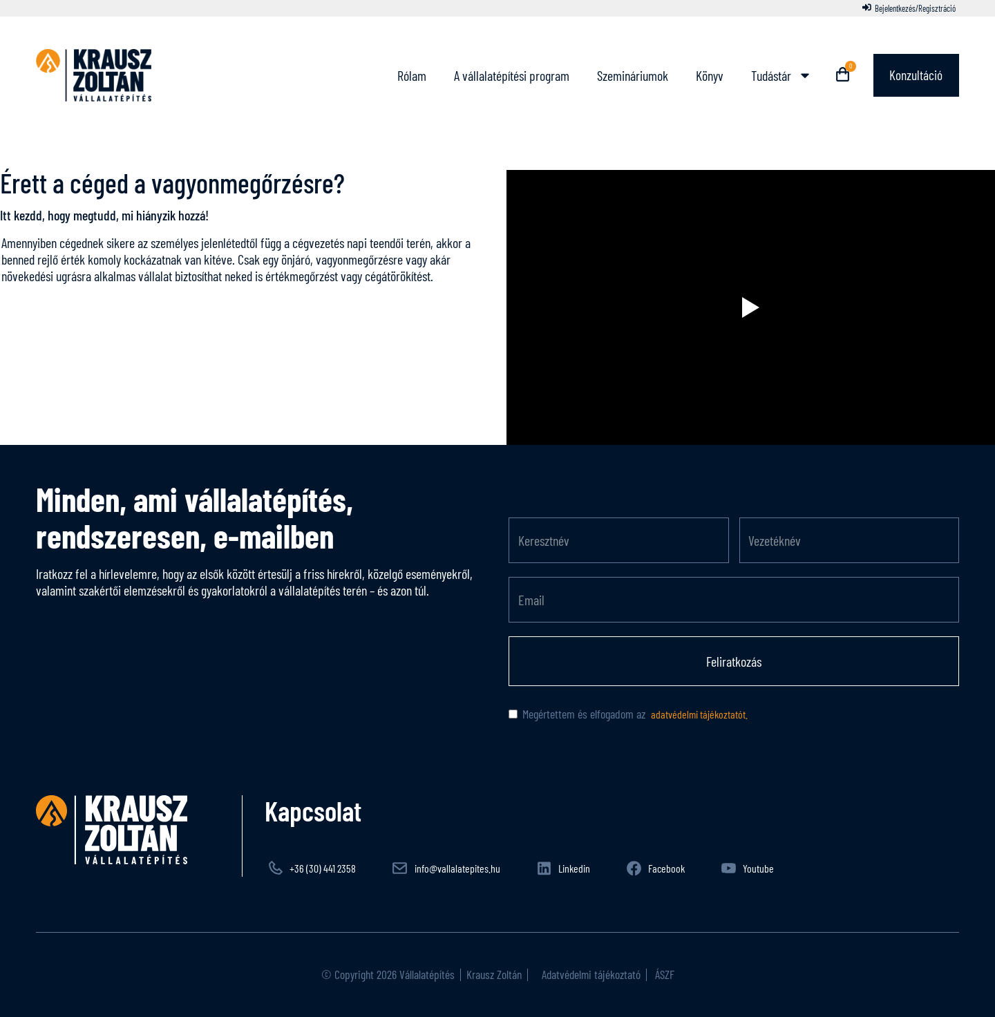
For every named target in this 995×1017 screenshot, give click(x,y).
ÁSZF (663, 974)
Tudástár (779, 75)
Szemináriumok (630, 75)
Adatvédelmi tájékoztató (590, 974)
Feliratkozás (733, 661)
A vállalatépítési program (509, 75)
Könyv (707, 75)
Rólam (409, 75)
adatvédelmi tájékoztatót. (698, 714)
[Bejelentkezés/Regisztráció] (909, 8)
